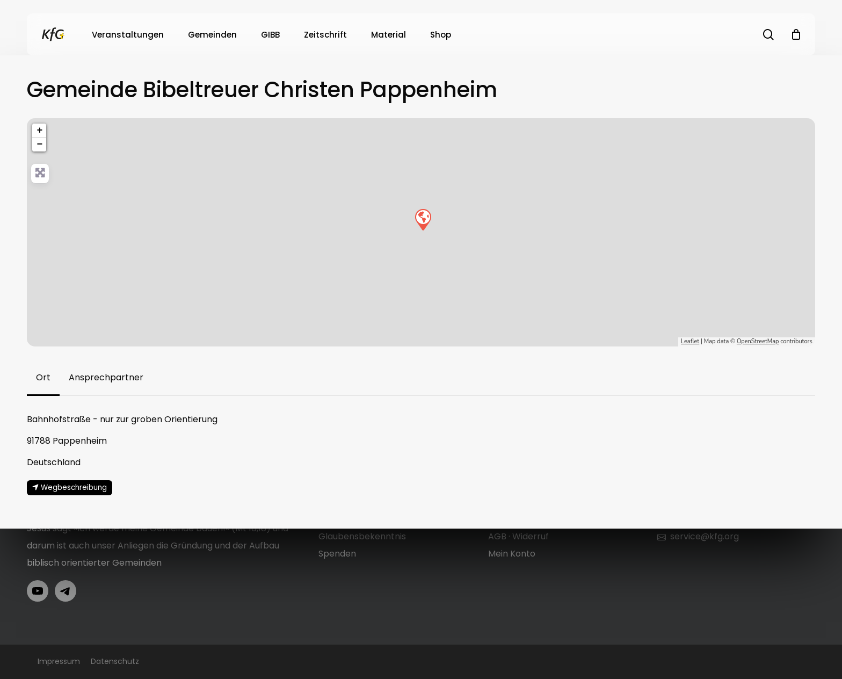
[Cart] (796, 34)
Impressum (59, 661)
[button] (43, 377)
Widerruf (530, 536)
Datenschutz (115, 661)
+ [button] (39, 130)
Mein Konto (511, 553)
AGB (497, 536)
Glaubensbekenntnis (362, 536)
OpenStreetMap (758, 341)
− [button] (39, 144)
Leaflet (690, 341)
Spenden (337, 553)
